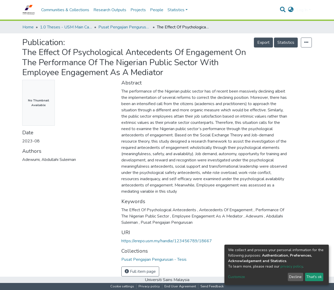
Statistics (285, 42)
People (156, 10)
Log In (302, 10)
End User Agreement (180, 286)
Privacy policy (149, 286)
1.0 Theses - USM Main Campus (66, 27)
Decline (295, 276)
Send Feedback (212, 286)
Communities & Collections (65, 10)
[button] (290, 10)
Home (28, 27)
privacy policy (292, 266)
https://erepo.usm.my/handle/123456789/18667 (166, 241)
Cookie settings (122, 286)
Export (263, 42)
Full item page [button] (140, 271)
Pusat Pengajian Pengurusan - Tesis (124, 27)
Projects (138, 10)
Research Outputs (109, 10)
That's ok (314, 276)
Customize (236, 276)
